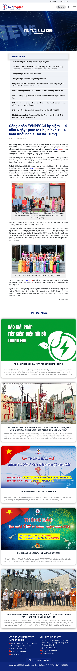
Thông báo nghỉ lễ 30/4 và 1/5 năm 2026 (38, 492)
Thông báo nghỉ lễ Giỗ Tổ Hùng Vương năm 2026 (38, 553)
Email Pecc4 (64, 1)
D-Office (53, 1)
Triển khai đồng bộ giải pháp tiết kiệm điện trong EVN (38, 364)
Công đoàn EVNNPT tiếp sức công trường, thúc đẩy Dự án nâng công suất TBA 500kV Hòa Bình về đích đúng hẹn (38, 616)
